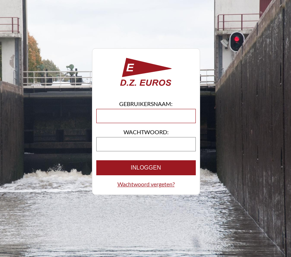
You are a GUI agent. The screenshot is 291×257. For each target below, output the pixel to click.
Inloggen (146, 168)
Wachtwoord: (146, 131)
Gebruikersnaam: (146, 103)
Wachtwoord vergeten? (146, 184)
